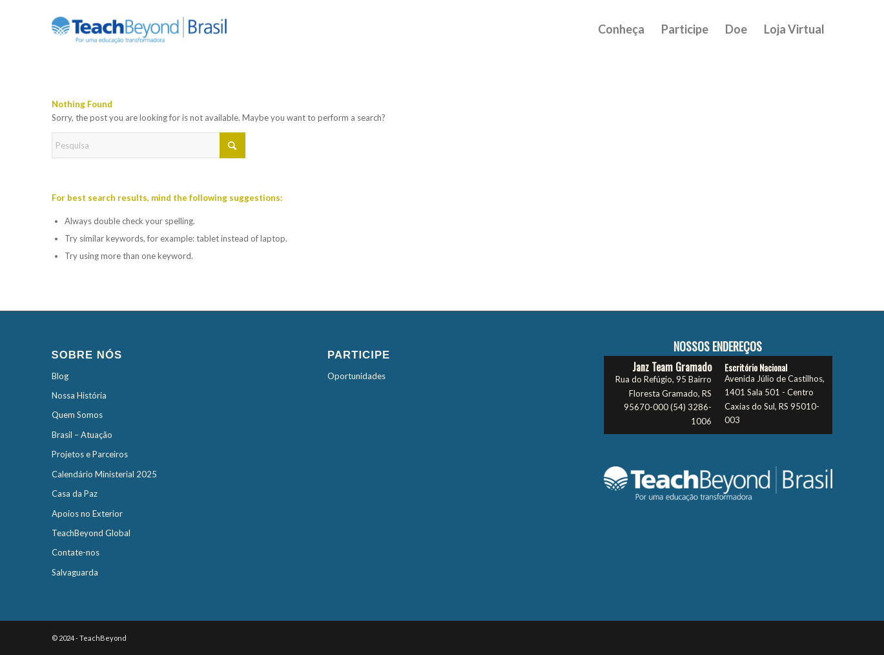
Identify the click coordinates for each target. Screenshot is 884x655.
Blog (60, 376)
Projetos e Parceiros (90, 454)
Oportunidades (356, 376)
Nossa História (79, 395)
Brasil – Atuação (82, 435)
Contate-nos (75, 552)
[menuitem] (621, 29)
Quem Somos (77, 415)
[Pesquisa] (148, 145)
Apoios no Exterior (87, 513)
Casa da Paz (75, 493)
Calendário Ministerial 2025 (104, 474)
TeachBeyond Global (91, 533)
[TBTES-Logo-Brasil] (156, 29)
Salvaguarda (75, 572)
